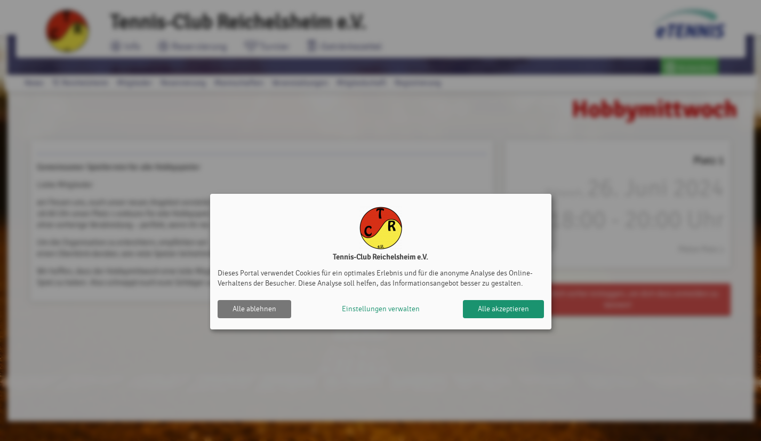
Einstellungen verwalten (381, 309)
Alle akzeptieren (503, 309)
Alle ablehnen (254, 309)
